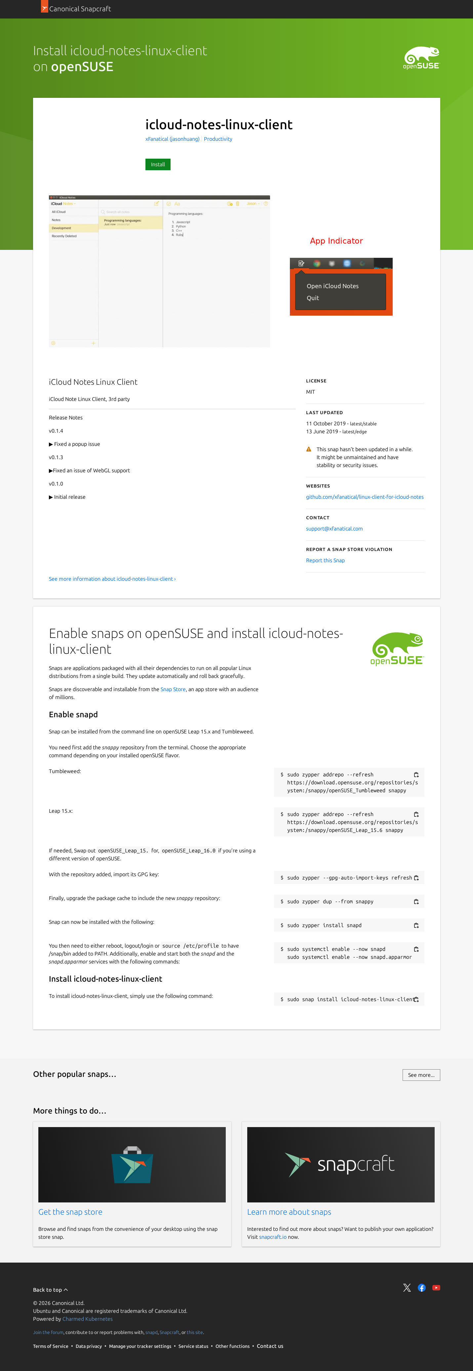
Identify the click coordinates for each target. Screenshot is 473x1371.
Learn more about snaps (289, 1211)
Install (158, 164)
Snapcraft (169, 1332)
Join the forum (48, 1332)
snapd (151, 1332)
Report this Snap (325, 560)
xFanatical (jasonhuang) (173, 139)
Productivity (218, 139)
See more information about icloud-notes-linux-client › (112, 579)
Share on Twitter (407, 1288)
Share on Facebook (422, 1288)
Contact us (270, 1346)
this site (195, 1332)
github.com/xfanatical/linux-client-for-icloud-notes (365, 497)
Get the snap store (70, 1211)
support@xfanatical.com (334, 528)
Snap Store (173, 689)
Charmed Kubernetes (87, 1319)
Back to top (50, 1290)
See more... (421, 1075)
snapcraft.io (273, 1237)
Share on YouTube (436, 1288)
